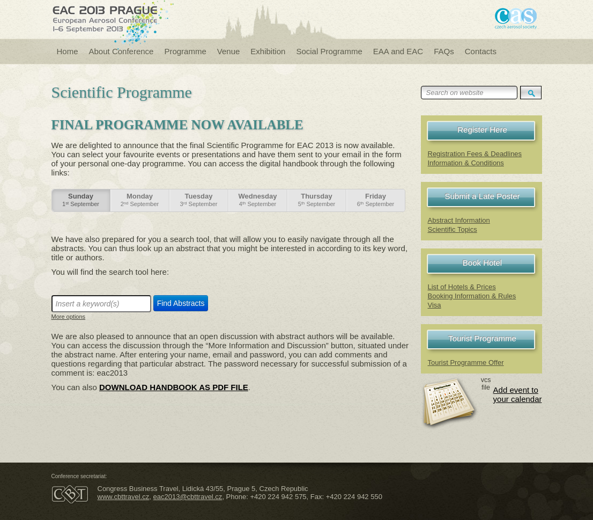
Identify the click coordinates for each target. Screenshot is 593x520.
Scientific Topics (452, 229)
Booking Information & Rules (472, 296)
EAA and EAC (398, 51)
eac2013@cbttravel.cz (188, 497)
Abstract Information (459, 220)
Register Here (482, 129)
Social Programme (329, 51)
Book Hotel (482, 262)
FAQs (444, 51)
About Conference (121, 51)
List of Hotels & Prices (462, 287)
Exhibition (267, 51)
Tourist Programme (482, 338)
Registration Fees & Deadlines (475, 154)
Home (67, 51)
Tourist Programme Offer (466, 362)
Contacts (480, 51)
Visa (434, 305)
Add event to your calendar (517, 394)
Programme (185, 51)
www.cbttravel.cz (124, 497)
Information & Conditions (466, 163)
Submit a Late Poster (482, 196)
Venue (228, 51)
